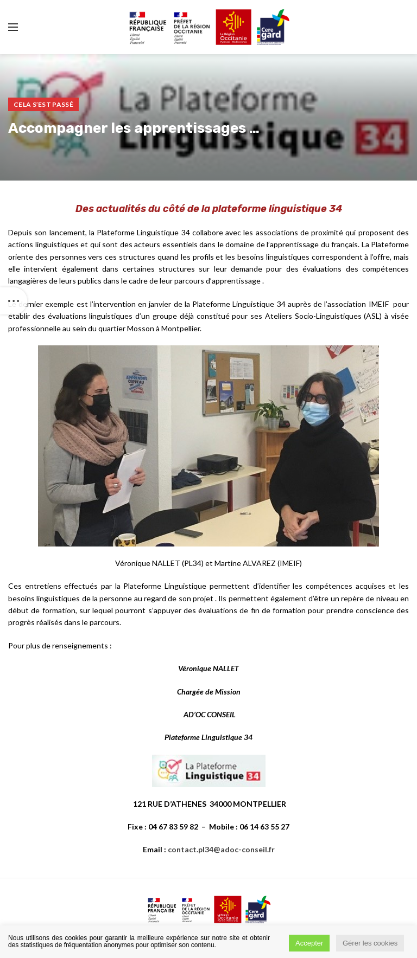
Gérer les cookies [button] (370, 943)
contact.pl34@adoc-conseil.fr (221, 849)
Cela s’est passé (43, 104)
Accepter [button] (309, 943)
